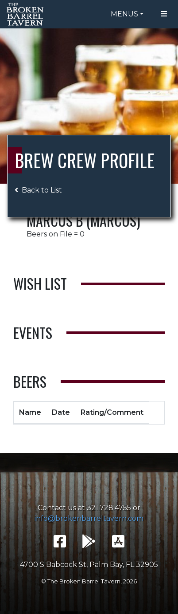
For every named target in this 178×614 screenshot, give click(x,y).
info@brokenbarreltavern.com (89, 518)
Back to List (38, 190)
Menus (124, 14)
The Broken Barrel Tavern (26, 14)
